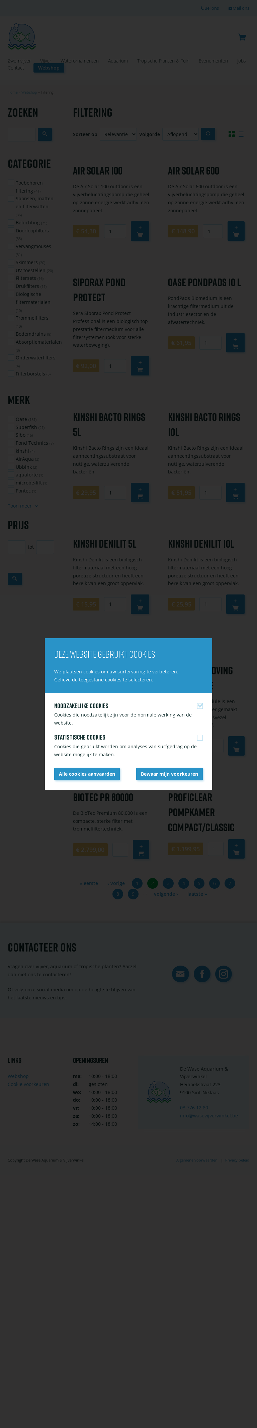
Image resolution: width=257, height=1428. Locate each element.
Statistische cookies (79, 737)
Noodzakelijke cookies (81, 705)
